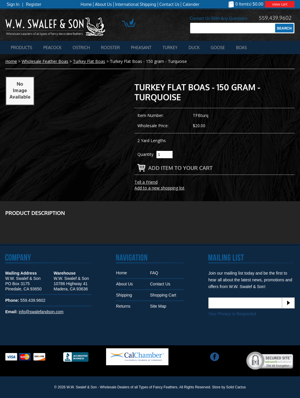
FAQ (154, 272)
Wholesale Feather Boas (45, 61)
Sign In (13, 4)
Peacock (52, 47)
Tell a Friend (146, 182)
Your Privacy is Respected (232, 313)
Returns (123, 306)
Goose (218, 47)
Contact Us (169, 4)
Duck (194, 47)
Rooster (110, 47)
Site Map (158, 306)
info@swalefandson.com (41, 311)
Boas (241, 47)
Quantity (145, 154)
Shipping (124, 295)
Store (216, 387)
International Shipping (135, 4)
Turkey (170, 47)
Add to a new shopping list (159, 188)
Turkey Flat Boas (89, 61)
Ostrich (81, 47)
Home (86, 4)
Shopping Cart (163, 295)
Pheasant (141, 47)
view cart (280, 4)
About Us (103, 4)
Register (33, 4)
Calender (191, 4)
